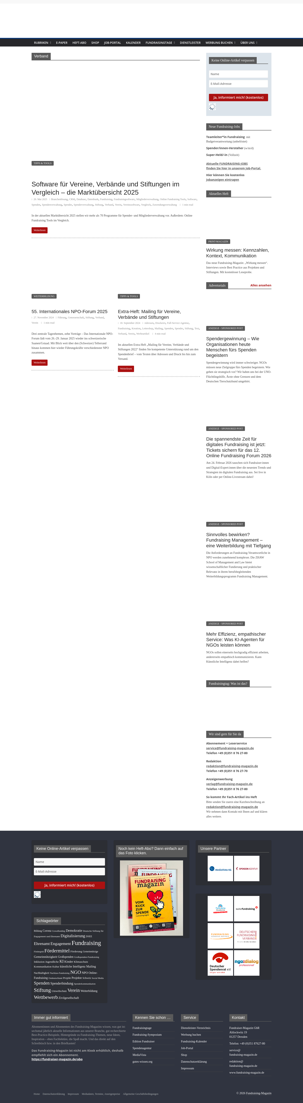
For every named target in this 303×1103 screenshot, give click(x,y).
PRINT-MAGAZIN (218, 240)
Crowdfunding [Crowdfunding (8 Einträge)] (58, 927)
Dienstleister (198, 42)
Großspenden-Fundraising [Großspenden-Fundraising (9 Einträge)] (86, 953)
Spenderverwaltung (83, 204)
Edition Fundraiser (144, 1037)
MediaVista (139, 1051)
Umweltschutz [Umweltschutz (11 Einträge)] (59, 987)
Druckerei (160, 323)
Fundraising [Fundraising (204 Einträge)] (86, 939)
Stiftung (99, 204)
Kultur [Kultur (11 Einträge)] (55, 963)
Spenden (36, 204)
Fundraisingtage (165, 42)
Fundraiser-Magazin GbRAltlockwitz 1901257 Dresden (244, 1029)
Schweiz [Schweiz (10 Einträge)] (86, 974)
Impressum (187, 1064)
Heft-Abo (81, 42)
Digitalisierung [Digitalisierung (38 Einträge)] (73, 932)
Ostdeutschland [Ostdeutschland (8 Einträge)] (55, 974)
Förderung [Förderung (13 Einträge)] (76, 947)
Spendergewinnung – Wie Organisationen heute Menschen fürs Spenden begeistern (232, 346)
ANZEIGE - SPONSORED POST (225, 327)
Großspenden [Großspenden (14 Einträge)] (65, 953)
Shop (98, 42)
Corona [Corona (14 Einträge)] (47, 927)
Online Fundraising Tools (173, 199)
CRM (72, 199)
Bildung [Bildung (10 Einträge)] (38, 927)
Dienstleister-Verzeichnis (195, 1024)
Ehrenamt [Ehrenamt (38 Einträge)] (42, 940)
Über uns (258, 42)
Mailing (159, 328)
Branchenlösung (59, 199)
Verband (109, 204)
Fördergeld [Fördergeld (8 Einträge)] (39, 948)
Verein (118, 204)
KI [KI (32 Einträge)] (62, 958)
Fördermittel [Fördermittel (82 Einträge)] (57, 947)
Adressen (149, 323)
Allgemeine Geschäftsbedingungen (140, 1090)
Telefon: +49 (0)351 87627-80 (247, 1040)
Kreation (136, 328)
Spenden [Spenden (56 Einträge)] (42, 979)
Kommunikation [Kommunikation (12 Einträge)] (43, 963)
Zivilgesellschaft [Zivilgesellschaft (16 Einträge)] (68, 994)
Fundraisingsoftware (124, 199)
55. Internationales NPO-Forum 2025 (70, 311)
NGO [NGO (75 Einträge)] (75, 968)
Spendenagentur (142, 1044)
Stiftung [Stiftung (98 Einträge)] (42, 986)
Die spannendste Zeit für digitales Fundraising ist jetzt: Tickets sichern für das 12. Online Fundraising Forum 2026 (238, 446)
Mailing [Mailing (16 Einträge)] (91, 963)
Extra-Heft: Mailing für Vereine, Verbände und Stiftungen (149, 314)
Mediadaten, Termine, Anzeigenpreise (101, 1090)
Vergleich (146, 204)
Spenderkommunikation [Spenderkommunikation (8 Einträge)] (84, 980)
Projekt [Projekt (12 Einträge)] (67, 974)
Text (196, 328)
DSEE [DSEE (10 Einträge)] (89, 932)
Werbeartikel (142, 333)
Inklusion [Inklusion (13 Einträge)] (39, 958)
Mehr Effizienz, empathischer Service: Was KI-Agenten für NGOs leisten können (236, 638)
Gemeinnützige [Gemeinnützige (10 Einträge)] (90, 947)
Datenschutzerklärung (194, 1058)
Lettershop (147, 328)
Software (192, 199)
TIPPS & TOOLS (43, 163)
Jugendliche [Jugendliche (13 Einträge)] (52, 958)
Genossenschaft (76, 317)
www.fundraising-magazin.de (246, 1069)
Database (81, 199)
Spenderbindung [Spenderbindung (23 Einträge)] (61, 980)
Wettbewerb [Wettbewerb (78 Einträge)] (46, 993)
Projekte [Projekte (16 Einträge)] (77, 974)
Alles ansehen (261, 284)
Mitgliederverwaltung (147, 199)
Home (37, 1090)
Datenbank (93, 199)
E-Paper (63, 42)
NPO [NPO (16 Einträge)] (85, 969)
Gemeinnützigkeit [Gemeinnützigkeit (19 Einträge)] (45, 953)
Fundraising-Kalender (194, 1037)
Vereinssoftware (131, 204)
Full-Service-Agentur (178, 323)
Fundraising (106, 199)
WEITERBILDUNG (44, 296)
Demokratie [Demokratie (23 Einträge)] (74, 927)
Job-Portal (116, 42)
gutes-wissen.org (142, 1058)
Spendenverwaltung (52, 204)
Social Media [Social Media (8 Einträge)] (98, 974)
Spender (68, 204)
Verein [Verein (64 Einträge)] (74, 986)
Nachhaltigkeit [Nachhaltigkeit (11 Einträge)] (41, 969)
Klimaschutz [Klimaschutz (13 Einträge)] (81, 958)
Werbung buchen (229, 42)
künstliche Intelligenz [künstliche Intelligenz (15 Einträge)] (73, 963)
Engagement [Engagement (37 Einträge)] (60, 940)
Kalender (138, 42)
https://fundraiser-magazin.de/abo (53, 1055)
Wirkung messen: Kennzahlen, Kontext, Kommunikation (237, 251)
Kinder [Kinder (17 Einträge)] (68, 958)
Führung (62, 317)
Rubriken (41, 42)
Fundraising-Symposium (147, 1031)
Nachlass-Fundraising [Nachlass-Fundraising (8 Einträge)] (60, 969)
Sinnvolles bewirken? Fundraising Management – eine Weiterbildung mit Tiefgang (238, 539)
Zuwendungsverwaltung (164, 204)
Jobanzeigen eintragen (220, 178)
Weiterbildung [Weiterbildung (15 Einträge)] (89, 987)
